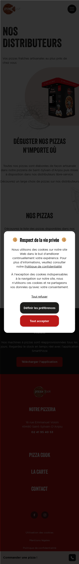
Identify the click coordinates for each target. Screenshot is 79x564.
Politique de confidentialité (43, 266)
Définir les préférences (39, 308)
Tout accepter (39, 321)
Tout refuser (39, 297)
